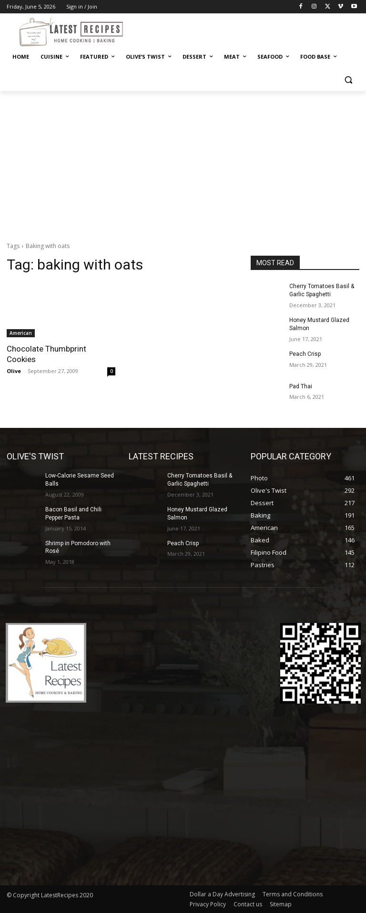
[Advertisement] (183, 162)
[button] (348, 80)
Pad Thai (300, 386)
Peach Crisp (305, 354)
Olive (14, 370)
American (21, 333)
